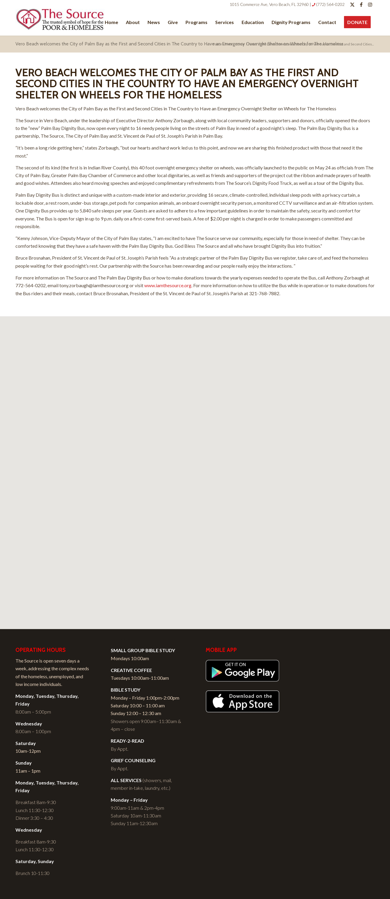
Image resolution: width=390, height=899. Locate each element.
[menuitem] (111, 22)
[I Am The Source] (59, 22)
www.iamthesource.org (167, 285)
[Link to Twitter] (352, 4)
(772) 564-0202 (330, 4)
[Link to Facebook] (361, 4)
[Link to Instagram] (370, 4)
